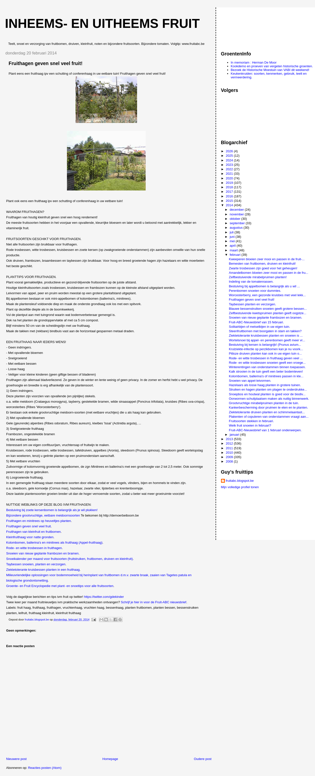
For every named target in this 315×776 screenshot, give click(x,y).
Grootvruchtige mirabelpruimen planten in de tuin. (264, 403)
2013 (230, 439)
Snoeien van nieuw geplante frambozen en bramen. (265, 317)
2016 (230, 196)
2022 (230, 169)
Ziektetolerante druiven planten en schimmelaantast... (267, 412)
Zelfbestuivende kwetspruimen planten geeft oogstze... (267, 313)
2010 (230, 452)
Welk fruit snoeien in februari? (250, 425)
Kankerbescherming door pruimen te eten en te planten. (268, 407)
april (233, 245)
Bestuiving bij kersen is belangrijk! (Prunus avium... (265, 344)
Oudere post (203, 759)
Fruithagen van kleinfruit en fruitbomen (33, 532)
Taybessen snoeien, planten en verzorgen (35, 564)
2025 (230, 155)
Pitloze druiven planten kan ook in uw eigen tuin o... (265, 353)
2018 (230, 187)
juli (232, 232)
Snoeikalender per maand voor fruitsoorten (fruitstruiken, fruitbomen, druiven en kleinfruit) (69, 559)
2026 (230, 151)
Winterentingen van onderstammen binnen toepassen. (267, 367)
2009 (230, 457)
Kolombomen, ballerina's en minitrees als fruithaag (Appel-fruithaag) (54, 542)
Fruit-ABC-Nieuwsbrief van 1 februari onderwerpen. (265, 430)
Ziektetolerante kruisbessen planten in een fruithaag (42, 569)
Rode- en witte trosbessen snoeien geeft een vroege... (267, 362)
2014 (230, 205)
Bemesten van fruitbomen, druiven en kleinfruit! (262, 263)
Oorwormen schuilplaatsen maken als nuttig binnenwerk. (269, 398)
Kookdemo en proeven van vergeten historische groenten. (272, 66)
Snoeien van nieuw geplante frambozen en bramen (42, 553)
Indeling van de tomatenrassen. (251, 281)
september (238, 223)
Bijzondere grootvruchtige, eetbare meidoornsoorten (43, 515)
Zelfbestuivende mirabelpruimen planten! (258, 277)
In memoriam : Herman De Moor (254, 62)
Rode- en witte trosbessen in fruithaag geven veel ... (266, 358)
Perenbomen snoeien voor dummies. (255, 291)
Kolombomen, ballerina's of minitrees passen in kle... (266, 376)
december (237, 209)
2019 (230, 183)
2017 (230, 191)
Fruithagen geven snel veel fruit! (251, 299)
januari (235, 434)
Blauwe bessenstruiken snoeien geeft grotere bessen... (268, 308)
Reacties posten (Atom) (45, 768)
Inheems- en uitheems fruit (102, 23)
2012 (230, 443)
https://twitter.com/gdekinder (104, 597)
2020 (230, 178)
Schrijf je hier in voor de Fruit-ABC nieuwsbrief (153, 602)
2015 (230, 201)
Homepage (110, 759)
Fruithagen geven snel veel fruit (28, 526)
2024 (230, 160)
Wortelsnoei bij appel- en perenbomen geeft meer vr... (267, 340)
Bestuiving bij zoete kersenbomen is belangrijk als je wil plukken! (51, 510)
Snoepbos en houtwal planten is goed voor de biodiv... (267, 394)
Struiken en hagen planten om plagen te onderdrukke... (268, 389)
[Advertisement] (243, 26)
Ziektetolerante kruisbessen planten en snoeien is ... (266, 335)
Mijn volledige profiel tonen (240, 487)
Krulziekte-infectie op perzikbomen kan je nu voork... (266, 349)
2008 (230, 461)
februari (235, 255)
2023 (230, 165)
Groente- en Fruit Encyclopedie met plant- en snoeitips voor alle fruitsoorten (59, 586)
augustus (236, 227)
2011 (230, 448)
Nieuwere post (16, 759)
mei (233, 241)
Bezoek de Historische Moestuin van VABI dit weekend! (270, 70)
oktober (235, 219)
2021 (230, 173)
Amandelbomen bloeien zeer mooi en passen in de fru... (268, 273)
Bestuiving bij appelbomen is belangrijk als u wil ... (264, 286)
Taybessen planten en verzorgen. (252, 304)
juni (233, 237)
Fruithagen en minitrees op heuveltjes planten (38, 521)
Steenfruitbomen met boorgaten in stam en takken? (265, 331)
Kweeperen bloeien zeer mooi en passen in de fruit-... (267, 259)
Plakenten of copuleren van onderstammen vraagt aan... (269, 416)
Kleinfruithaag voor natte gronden (29, 537)
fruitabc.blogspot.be (240, 481)
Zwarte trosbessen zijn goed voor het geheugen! (263, 268)
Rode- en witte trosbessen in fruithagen (34, 548)
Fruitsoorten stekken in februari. (251, 421)
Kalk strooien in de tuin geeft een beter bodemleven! (266, 371)
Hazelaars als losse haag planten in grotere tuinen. (265, 385)
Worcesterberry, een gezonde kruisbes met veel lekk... (267, 295)
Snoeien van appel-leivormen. (250, 380)
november (237, 214)
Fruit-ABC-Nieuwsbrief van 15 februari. (256, 322)
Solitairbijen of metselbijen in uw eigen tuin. (259, 326)
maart (234, 250)
